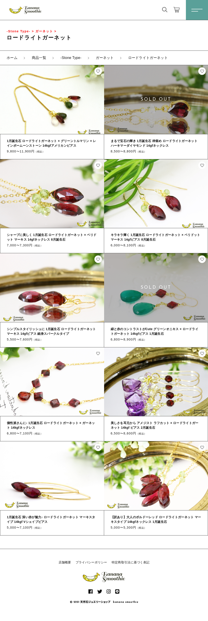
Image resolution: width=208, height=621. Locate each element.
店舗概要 (65, 562)
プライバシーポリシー (91, 562)
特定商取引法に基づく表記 (131, 562)
